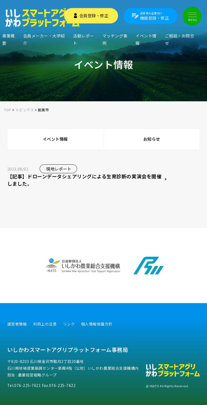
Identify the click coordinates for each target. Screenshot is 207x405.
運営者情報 (17, 324)
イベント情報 (146, 39)
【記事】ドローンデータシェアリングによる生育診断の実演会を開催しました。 (84, 180)
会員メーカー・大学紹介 (44, 39)
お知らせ (151, 139)
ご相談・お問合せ (179, 39)
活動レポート (83, 39)
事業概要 (8, 39)
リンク (69, 324)
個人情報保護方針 (96, 324)
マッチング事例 (114, 39)
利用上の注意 (45, 324)
